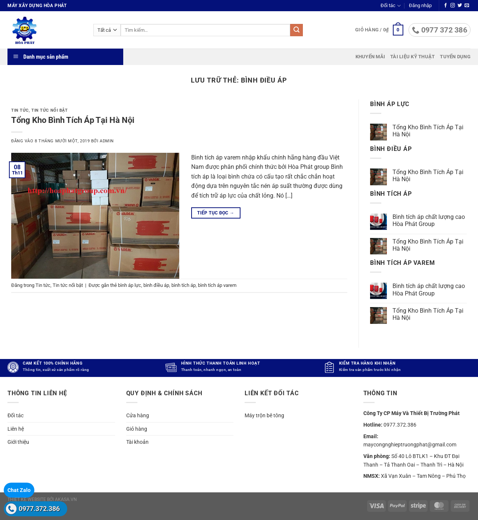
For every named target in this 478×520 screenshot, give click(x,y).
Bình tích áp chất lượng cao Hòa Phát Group (428, 220)
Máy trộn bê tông (264, 415)
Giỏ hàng (136, 429)
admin (107, 141)
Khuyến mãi (370, 56)
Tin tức (20, 110)
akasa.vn (66, 499)
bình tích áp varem (217, 285)
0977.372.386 (39, 509)
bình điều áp (156, 285)
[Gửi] (296, 30)
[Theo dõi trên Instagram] (452, 5)
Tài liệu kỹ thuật (412, 56)
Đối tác (390, 5)
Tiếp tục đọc (215, 213)
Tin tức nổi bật (49, 110)
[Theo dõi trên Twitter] (459, 5)
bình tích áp (183, 285)
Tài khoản (137, 442)
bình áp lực (129, 285)
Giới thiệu (18, 442)
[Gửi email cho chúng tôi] (467, 5)
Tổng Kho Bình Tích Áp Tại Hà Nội (72, 120)
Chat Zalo (19, 490)
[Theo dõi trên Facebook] (445, 5)
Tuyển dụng (455, 56)
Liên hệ (15, 429)
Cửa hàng (137, 415)
